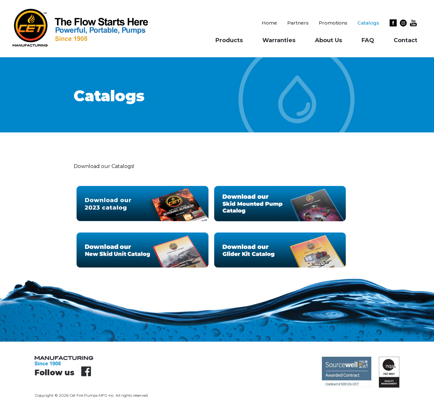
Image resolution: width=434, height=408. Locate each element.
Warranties (278, 40)
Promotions (333, 23)
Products (229, 40)
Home (269, 23)
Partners (298, 23)
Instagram (404, 23)
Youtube (413, 23)
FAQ (368, 40)
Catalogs (368, 23)
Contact (405, 40)
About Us (328, 40)
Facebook (394, 23)
